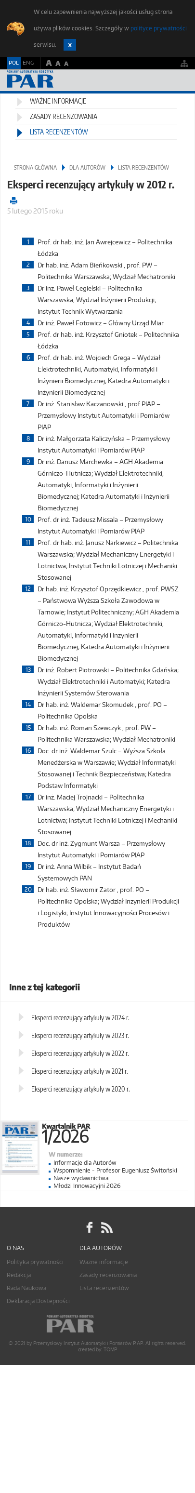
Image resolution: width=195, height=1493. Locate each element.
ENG (28, 62)
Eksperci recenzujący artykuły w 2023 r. (80, 1035)
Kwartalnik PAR (118, 1131)
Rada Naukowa (26, 1288)
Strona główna (35, 167)
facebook (89, 1227)
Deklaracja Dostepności (38, 1301)
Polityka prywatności (35, 1262)
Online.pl (98, 1324)
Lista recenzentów (59, 132)
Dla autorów (87, 167)
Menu (178, 80)
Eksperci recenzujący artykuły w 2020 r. (80, 1089)
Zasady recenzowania (63, 116)
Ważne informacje (58, 101)
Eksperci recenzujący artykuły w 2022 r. (80, 1053)
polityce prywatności (158, 28)
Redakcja (19, 1275)
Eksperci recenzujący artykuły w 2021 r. (79, 1071)
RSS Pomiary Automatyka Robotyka (106, 1227)
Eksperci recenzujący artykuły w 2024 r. (80, 1017)
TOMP (110, 1349)
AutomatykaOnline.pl (59, 80)
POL (14, 62)
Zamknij (70, 45)
